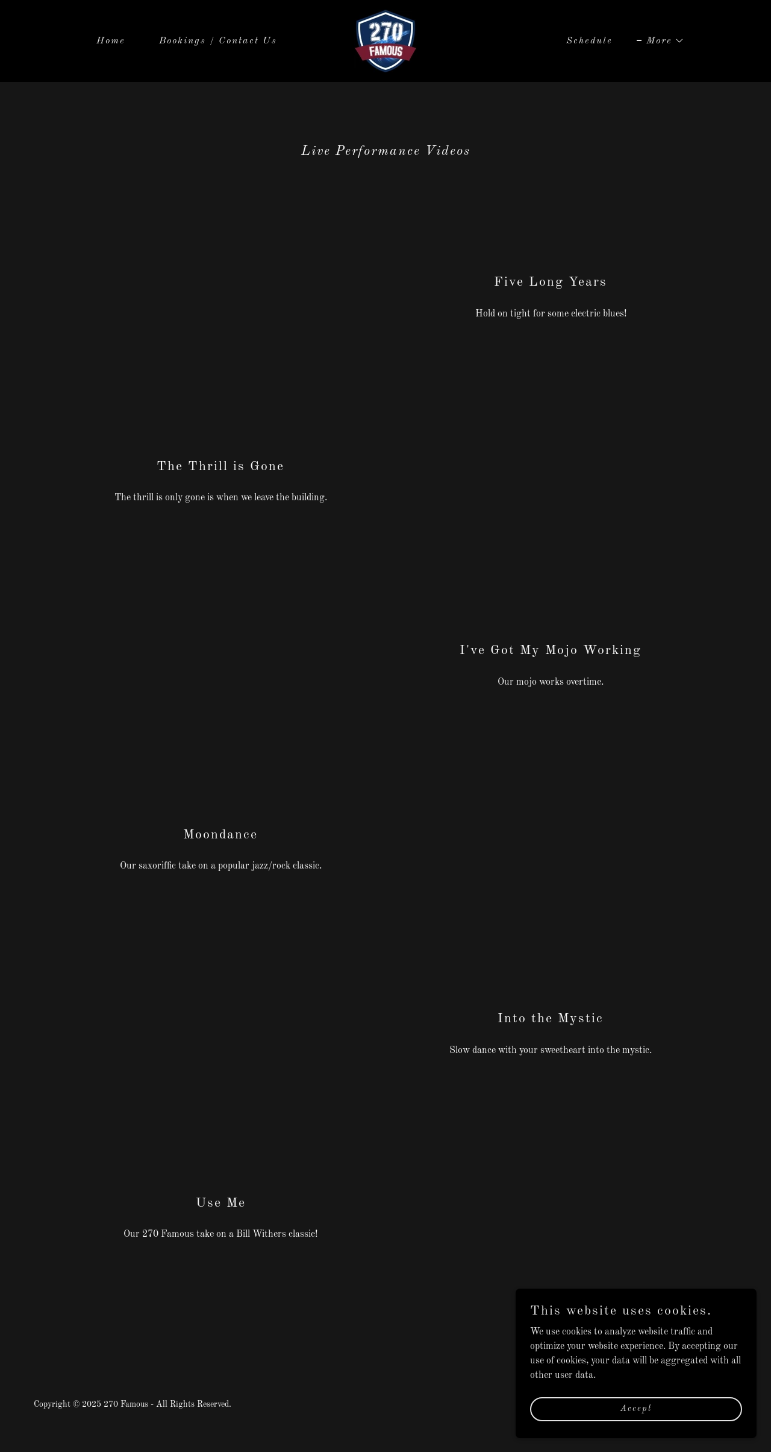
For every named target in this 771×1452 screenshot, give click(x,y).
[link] (385, 41)
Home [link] (110, 41)
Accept (636, 1408)
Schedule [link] (589, 41)
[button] (660, 41)
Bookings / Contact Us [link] (218, 41)
